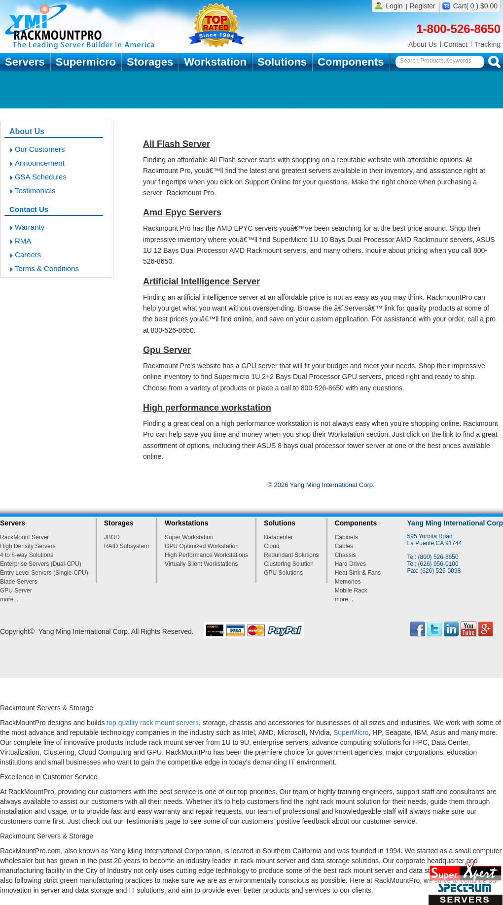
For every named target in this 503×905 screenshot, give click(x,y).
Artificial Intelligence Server (201, 281)
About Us (422, 44)
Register (422, 6)
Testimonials (35, 190)
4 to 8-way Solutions (26, 555)
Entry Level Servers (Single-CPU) (44, 572)
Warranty (29, 227)
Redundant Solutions (291, 555)
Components (351, 62)
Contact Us (28, 209)
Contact (455, 44)
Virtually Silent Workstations (201, 563)
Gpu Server (167, 350)
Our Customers (40, 149)
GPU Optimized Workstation (202, 546)
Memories (348, 581)
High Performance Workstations (206, 555)
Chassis (345, 555)
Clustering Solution (289, 563)
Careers (28, 254)
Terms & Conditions (47, 268)
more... (9, 599)
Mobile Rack (351, 590)
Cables (344, 546)
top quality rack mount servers (153, 723)
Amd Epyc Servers (182, 212)
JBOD (112, 537)
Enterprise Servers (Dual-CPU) (40, 563)
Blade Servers (18, 581)
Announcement (40, 163)
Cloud (271, 546)
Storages (150, 62)
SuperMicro (351, 732)
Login (394, 6)
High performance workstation (207, 408)
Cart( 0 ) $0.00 (475, 6)
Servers (25, 62)
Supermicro (86, 62)
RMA (23, 241)
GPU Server (16, 590)
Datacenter (278, 537)
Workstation (215, 62)
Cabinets (346, 537)
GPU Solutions (283, 572)
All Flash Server (176, 144)
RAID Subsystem (126, 546)
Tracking (487, 44)
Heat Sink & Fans (358, 572)
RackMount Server (24, 537)
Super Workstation (189, 537)
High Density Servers (28, 546)
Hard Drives (350, 563)
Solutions (282, 62)
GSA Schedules (41, 177)
